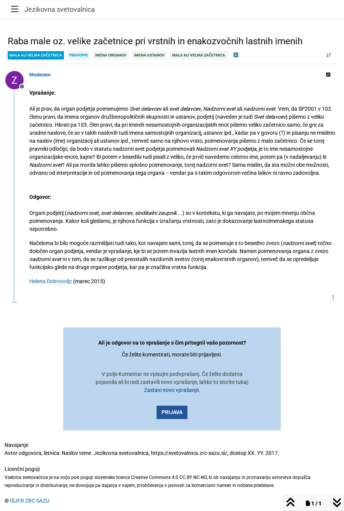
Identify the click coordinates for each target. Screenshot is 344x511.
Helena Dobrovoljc (50, 281)
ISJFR (17, 501)
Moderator (40, 74)
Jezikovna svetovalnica (59, 9)
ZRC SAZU (37, 501)
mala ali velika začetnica (36, 55)
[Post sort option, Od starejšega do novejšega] (329, 55)
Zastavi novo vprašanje (171, 390)
